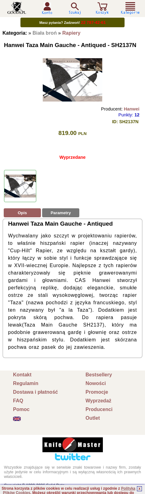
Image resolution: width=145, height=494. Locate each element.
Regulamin (25, 383)
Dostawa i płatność (35, 392)
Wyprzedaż (98, 400)
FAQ (18, 400)
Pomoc (21, 409)
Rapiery (71, 33)
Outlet (93, 418)
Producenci (99, 409)
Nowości (96, 383)
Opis (22, 212)
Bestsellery (99, 374)
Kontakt (22, 374)
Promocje (97, 392)
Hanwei (131, 108)
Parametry (61, 212)
